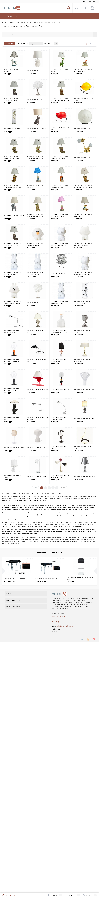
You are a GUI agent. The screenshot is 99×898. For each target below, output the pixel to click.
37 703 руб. (14, 133)
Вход (84, 1)
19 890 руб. (84, 365)
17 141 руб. (84, 162)
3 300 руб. (84, 75)
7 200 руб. (14, 336)
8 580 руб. (37, 423)
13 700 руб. (37, 75)
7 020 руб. (37, 394)
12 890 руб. (14, 452)
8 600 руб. (37, 104)
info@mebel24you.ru (65, 626)
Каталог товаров (11, 16)
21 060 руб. (84, 423)
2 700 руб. (14, 104)
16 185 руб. (84, 452)
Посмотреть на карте (58, 616)
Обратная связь (9, 895)
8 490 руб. (61, 452)
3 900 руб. (14, 365)
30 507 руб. (61, 278)
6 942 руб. (84, 104)
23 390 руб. (37, 336)
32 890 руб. (61, 365)
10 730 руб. (84, 336)
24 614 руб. (37, 278)
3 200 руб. (61, 75)
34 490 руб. (61, 481)
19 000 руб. (71, 581)
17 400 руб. (61, 394)
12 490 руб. (37, 452)
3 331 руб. (37, 191)
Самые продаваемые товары (49, 552)
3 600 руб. (14, 75)
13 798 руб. (61, 307)
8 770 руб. (37, 307)
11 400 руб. (37, 133)
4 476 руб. (61, 133)
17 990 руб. (84, 394)
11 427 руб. (84, 133)
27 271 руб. (61, 249)
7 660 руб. (37, 481)
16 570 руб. (84, 481)
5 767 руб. (37, 249)
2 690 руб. (14, 162)
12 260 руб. (37, 365)
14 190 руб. (61, 336)
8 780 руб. (61, 423)
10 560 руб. (84, 307)
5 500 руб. (9, 581)
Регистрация (91, 1)
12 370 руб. (14, 481)
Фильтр (9, 44)
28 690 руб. (14, 423)
